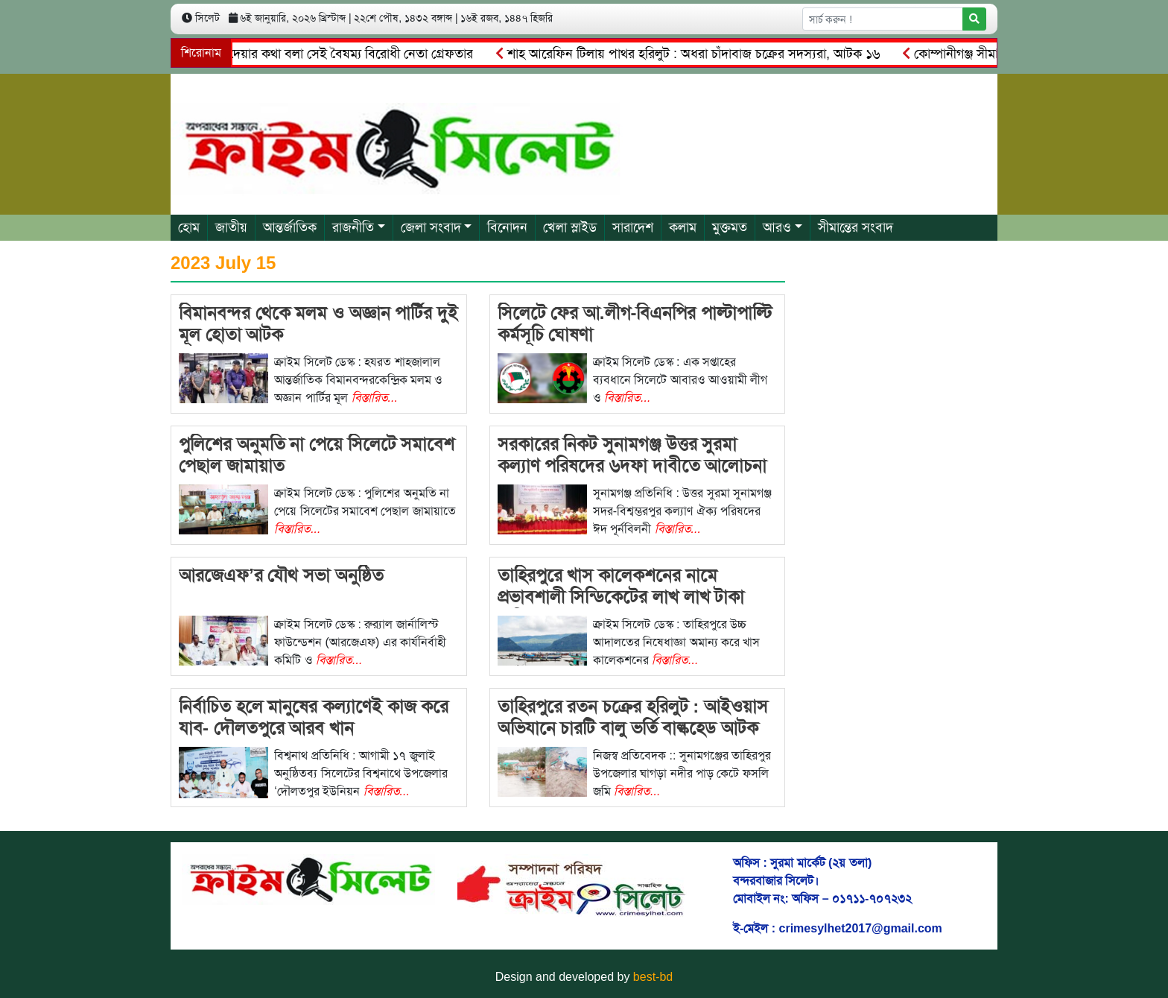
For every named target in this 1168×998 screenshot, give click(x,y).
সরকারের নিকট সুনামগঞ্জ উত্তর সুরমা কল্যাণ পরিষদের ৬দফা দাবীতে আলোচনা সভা (632, 465)
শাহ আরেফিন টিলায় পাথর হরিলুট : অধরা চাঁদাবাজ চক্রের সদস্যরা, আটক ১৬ (692, 53)
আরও (777, 227)
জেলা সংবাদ (431, 227)
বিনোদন (507, 227)
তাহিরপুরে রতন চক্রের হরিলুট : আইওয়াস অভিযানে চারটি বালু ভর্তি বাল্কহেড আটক (633, 717)
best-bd (653, 976)
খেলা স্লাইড (570, 227)
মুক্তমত (729, 227)
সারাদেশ (632, 227)
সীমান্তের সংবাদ (855, 227)
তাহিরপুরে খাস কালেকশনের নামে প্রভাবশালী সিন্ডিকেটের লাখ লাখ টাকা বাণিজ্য (621, 596)
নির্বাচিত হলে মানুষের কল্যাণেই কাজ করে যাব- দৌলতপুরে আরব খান (313, 717)
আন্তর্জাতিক (290, 227)
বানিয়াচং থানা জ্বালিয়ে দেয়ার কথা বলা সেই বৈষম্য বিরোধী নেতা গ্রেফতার (293, 53)
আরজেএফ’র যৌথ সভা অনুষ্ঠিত (281, 575)
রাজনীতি (353, 227)
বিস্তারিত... (375, 397)
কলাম (682, 227)
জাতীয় (231, 227)
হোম (189, 227)
